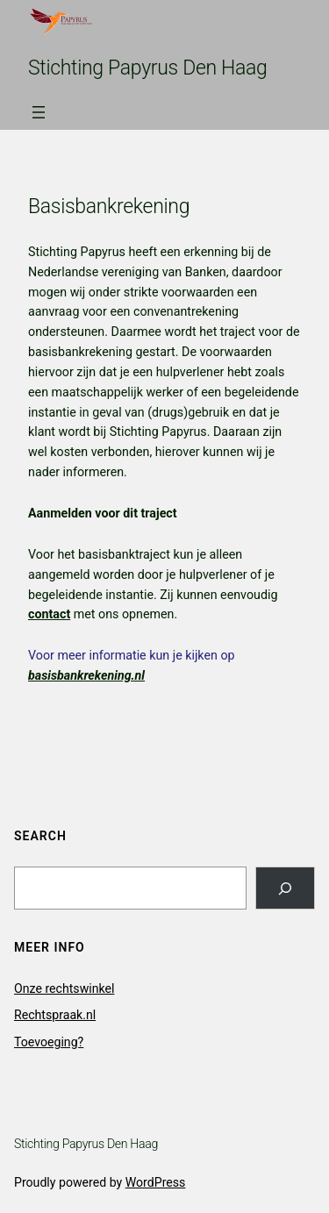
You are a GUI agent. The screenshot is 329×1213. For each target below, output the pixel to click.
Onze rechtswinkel (64, 988)
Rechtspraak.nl (55, 1015)
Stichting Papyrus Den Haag (148, 68)
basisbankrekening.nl (86, 675)
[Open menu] (38, 112)
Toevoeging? (48, 1042)
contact (49, 614)
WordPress (155, 1182)
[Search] (285, 888)
